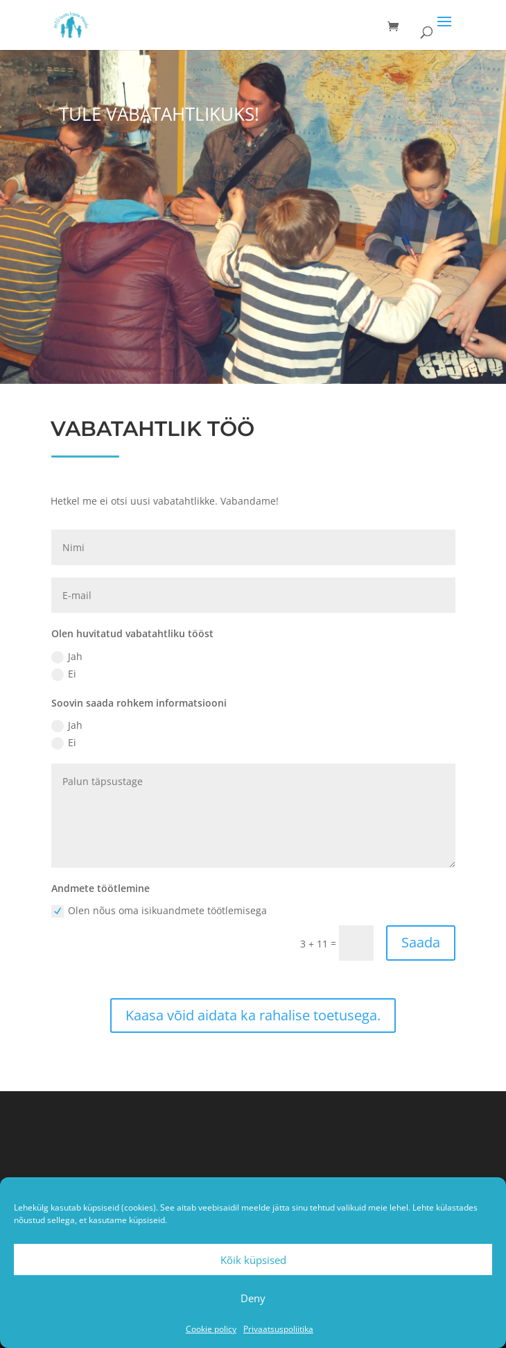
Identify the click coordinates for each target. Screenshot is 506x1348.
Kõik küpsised (253, 1260)
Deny (253, 1298)
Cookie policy (211, 1329)
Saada (420, 942)
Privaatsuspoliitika (278, 1329)
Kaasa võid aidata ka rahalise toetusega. (253, 1015)
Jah (66, 657)
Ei (63, 674)
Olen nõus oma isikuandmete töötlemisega (159, 911)
